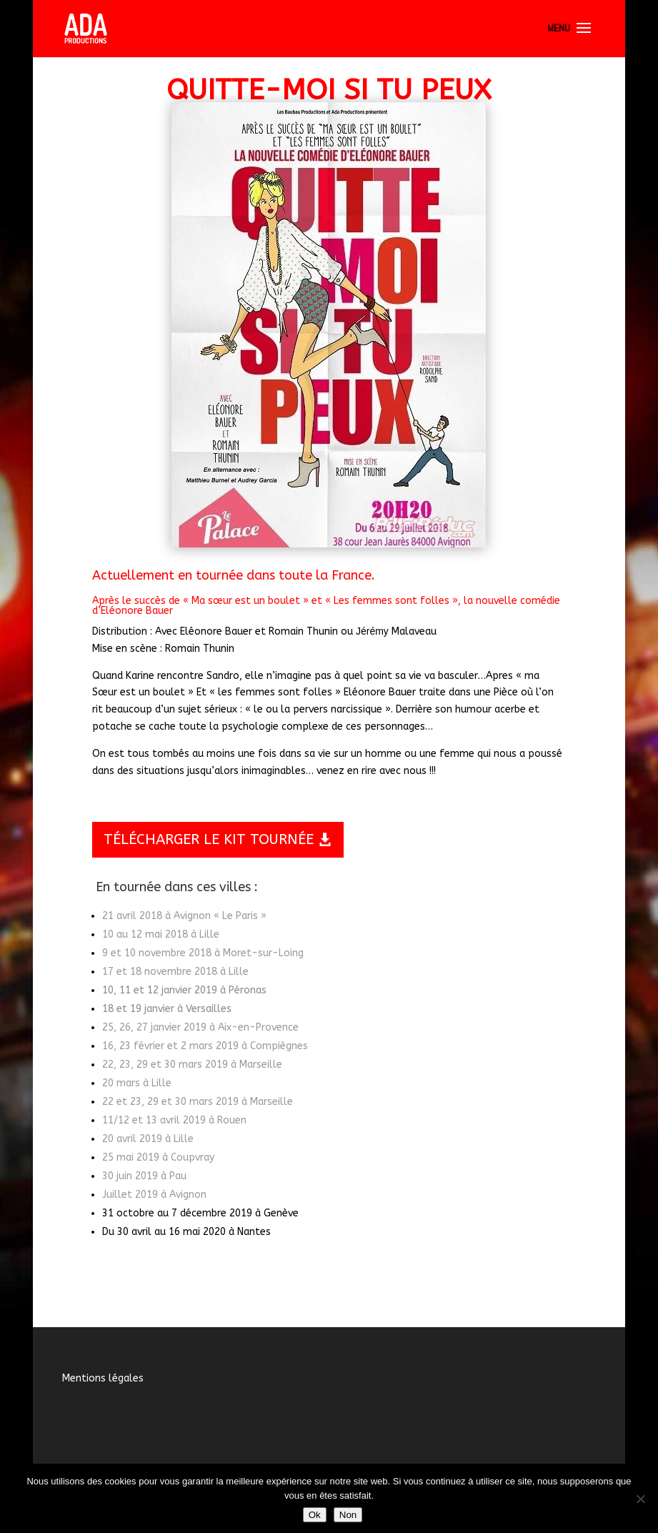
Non (348, 1514)
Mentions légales (103, 1378)
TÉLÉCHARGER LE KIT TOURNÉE (209, 839)
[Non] (640, 1499)
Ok (315, 1514)
